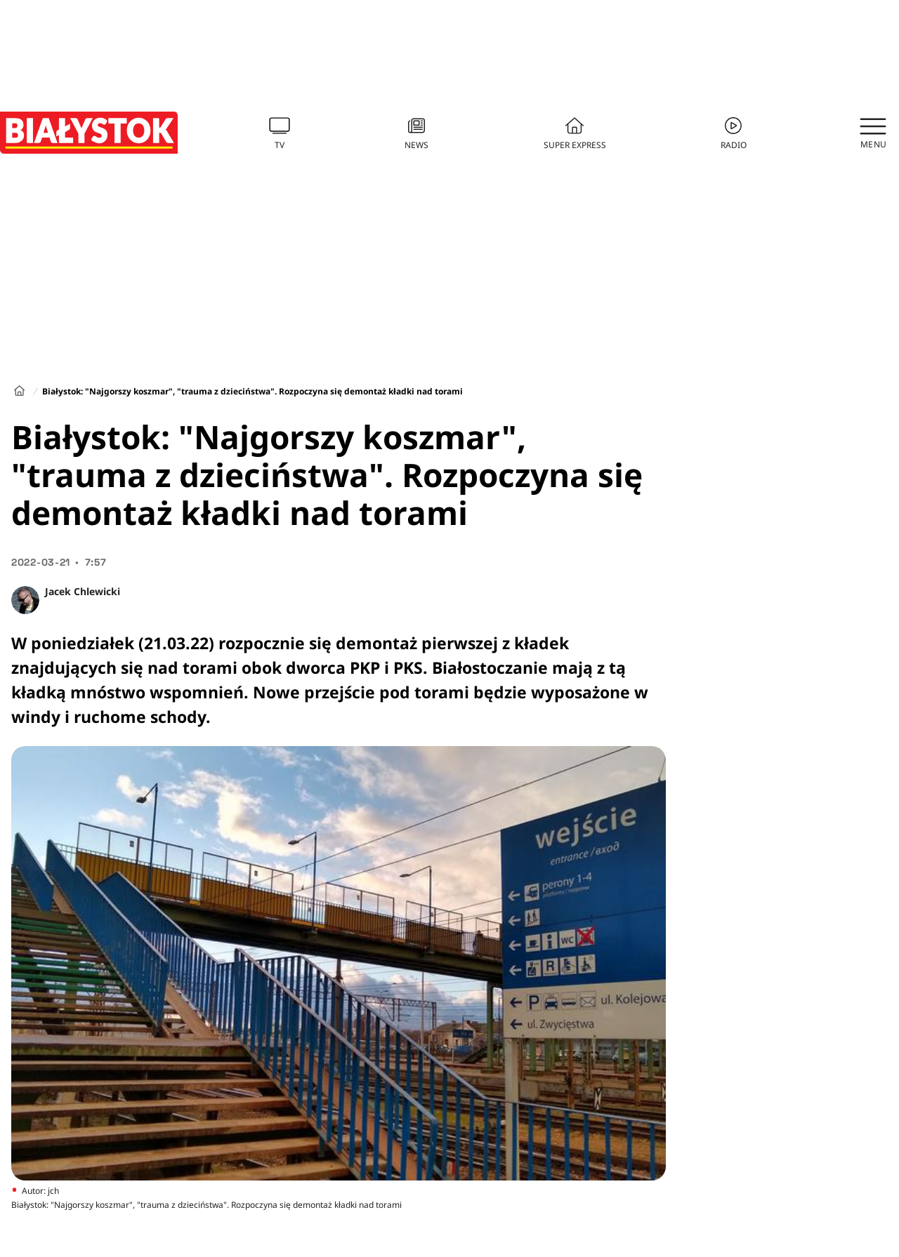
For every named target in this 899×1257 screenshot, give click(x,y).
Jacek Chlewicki (82, 591)
